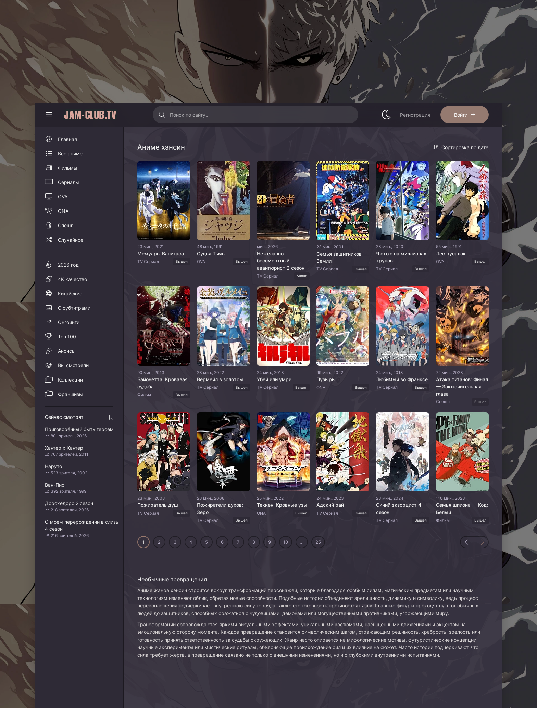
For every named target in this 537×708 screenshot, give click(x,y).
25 (318, 542)
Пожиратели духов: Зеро (220, 508)
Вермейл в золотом (220, 379)
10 (285, 542)
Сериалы (68, 182)
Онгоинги (68, 322)
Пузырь (325, 379)
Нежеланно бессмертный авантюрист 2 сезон (280, 260)
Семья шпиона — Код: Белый (462, 508)
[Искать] (162, 114)
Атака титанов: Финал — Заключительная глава (462, 386)
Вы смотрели (73, 365)
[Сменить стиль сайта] (386, 114)
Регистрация (415, 115)
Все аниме (70, 153)
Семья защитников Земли (339, 257)
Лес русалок (451, 253)
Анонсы (67, 351)
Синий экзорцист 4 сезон (398, 508)
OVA (62, 196)
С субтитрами (74, 308)
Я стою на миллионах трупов (401, 256)
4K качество (72, 279)
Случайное (70, 240)
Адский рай (330, 505)
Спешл (65, 225)
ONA (63, 211)
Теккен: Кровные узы (282, 505)
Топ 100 (67, 336)
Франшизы (70, 394)
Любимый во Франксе (402, 379)
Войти (460, 115)
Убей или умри (274, 379)
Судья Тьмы (211, 253)
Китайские (70, 293)
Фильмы (67, 168)
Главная (67, 139)
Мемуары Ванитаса (160, 253)
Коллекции (70, 380)
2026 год (68, 265)
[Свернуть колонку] (49, 114)
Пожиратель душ (157, 505)
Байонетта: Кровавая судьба (162, 382)
